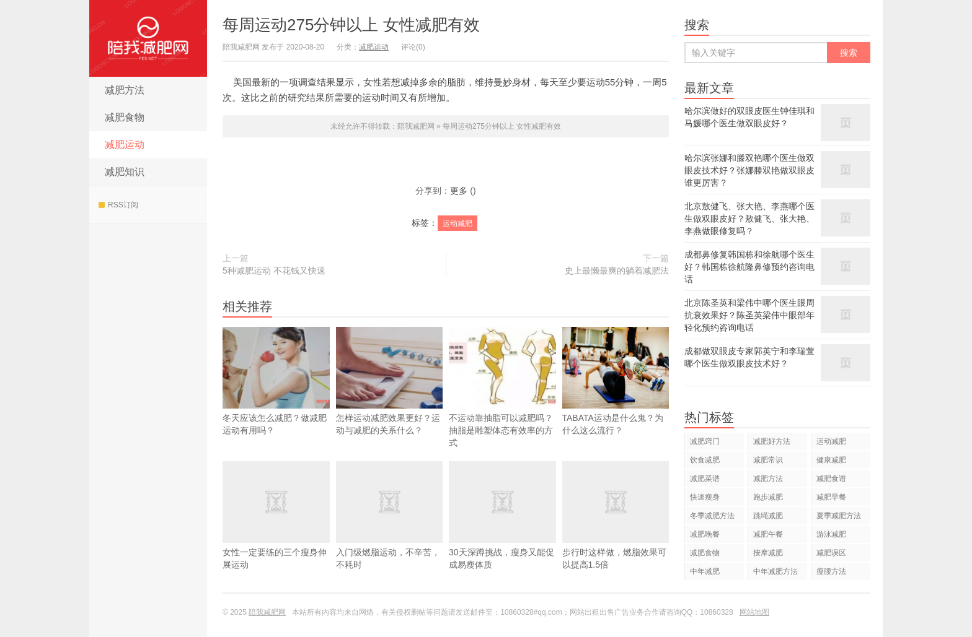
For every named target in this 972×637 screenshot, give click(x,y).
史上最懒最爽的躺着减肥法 (617, 270)
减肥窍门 (705, 441)
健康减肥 (831, 460)
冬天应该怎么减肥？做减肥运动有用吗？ (276, 381)
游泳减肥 (831, 534)
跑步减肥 (768, 497)
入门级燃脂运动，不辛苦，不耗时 (389, 534)
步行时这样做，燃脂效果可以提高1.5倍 (615, 534)
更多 (458, 191)
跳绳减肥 (768, 515)
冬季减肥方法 (712, 515)
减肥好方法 (771, 441)
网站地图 (754, 612)
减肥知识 (124, 172)
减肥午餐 (768, 534)
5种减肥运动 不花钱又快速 (274, 270)
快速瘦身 (705, 497)
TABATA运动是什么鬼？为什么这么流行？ (615, 399)
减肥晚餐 (705, 534)
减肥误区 (831, 552)
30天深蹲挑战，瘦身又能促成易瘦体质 (502, 534)
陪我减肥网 (148, 38)
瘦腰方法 (831, 571)
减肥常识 (768, 460)
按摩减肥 (768, 552)
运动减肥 (457, 223)
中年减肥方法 (775, 571)
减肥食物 (124, 117)
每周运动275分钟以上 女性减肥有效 (351, 24)
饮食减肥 (705, 460)
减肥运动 (124, 144)
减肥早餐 (831, 497)
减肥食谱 (831, 478)
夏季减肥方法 (838, 515)
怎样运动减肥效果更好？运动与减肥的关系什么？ (389, 381)
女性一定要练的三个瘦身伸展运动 (276, 534)
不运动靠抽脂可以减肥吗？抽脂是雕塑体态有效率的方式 (502, 387)
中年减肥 (705, 571)
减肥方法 (124, 90)
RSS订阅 (118, 205)
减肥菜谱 (705, 478)
